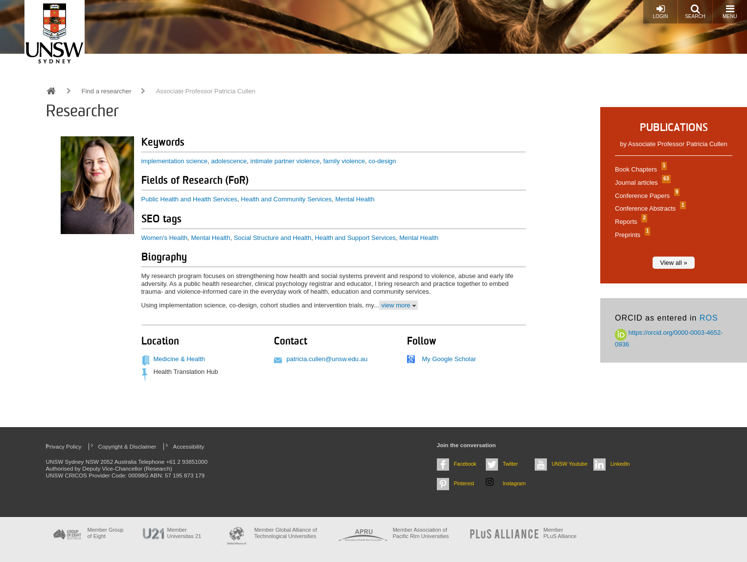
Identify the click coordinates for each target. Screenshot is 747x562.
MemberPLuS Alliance (560, 533)
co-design (382, 161)
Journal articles (641, 182)
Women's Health (164, 237)
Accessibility (188, 446)
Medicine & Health (179, 359)
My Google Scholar (449, 359)
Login (660, 11)
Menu (730, 11)
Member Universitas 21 (184, 533)
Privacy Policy (64, 446)
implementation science (174, 161)
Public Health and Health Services (189, 199)
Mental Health (354, 199)
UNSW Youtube (570, 464)
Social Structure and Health (272, 237)
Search (695, 11)
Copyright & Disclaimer (127, 446)
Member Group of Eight (106, 533)
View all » (673, 262)
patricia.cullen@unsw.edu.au (326, 359)
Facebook (465, 464)
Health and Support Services (355, 237)
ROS (709, 318)
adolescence (229, 161)
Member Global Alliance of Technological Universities (285, 533)
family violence (344, 161)
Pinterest (464, 483)
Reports (630, 221)
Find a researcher (107, 91)
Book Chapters (639, 169)
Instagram (514, 483)
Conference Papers (646, 195)
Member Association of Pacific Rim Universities (421, 533)
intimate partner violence (285, 161)
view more (396, 305)
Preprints (631, 234)
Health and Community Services (286, 199)
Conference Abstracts (649, 208)
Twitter (510, 464)
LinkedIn (620, 464)
